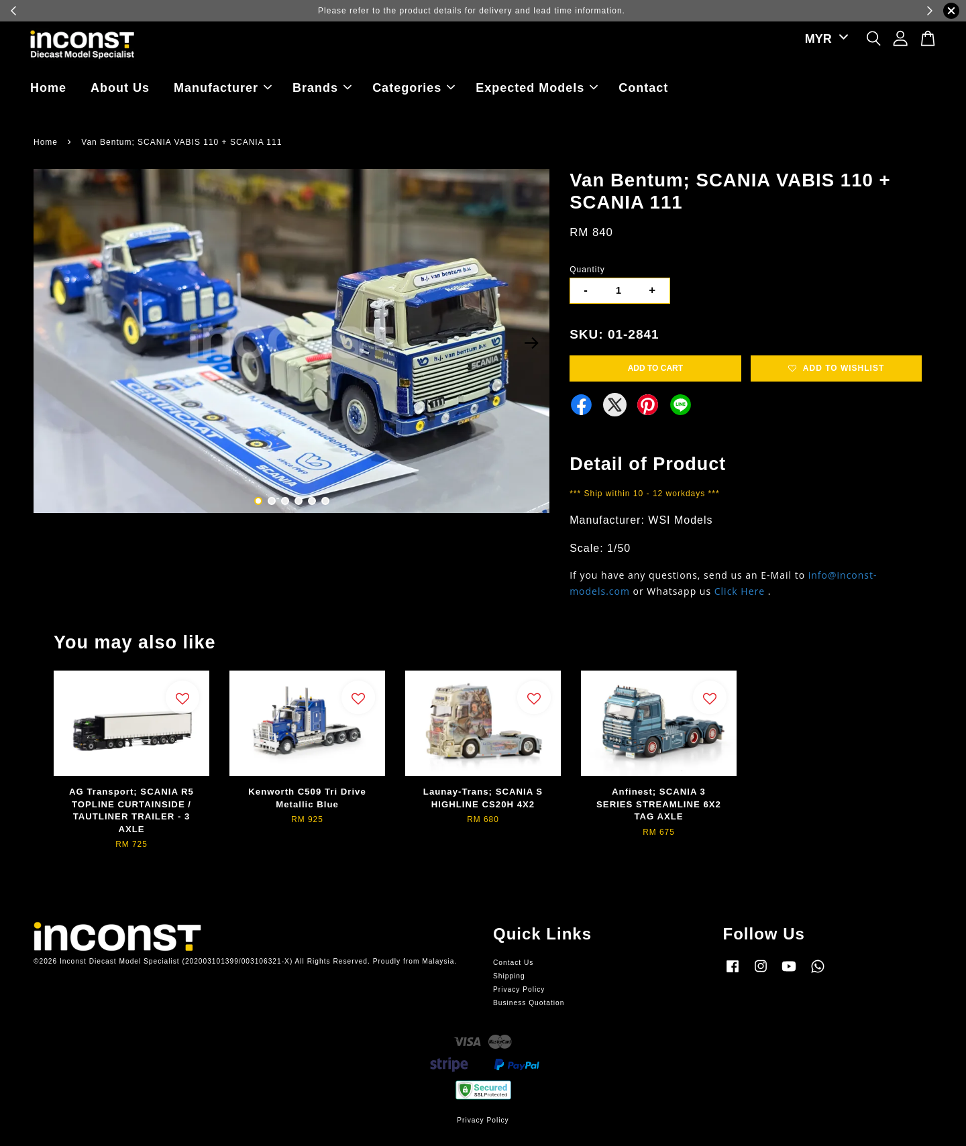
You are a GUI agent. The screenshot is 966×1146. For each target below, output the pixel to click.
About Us (120, 88)
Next (531, 343)
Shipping (509, 976)
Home (48, 88)
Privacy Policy (519, 989)
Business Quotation (528, 1003)
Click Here (739, 591)
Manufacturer (223, 88)
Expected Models (537, 88)
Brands (322, 88)
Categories (413, 88)
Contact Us (513, 962)
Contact (643, 88)
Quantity (587, 269)
